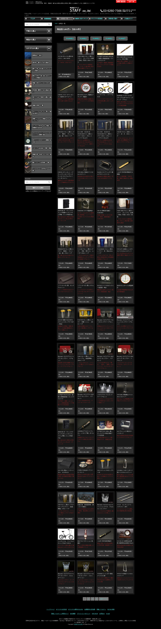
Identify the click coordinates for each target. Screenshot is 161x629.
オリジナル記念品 (61, 609)
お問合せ (102, 613)
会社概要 (72, 613)
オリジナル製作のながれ (75, 609)
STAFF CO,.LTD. (78, 624)
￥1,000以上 (108, 38)
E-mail (108, 613)
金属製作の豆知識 (89, 609)
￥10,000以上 (70, 38)
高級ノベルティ (101, 609)
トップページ (51, 609)
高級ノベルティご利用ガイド (60, 613)
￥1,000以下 (121, 38)
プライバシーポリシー (83, 613)
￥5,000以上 (83, 38)
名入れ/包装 (110, 609)
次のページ (103, 599)
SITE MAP (95, 613)
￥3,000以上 (96, 38)
